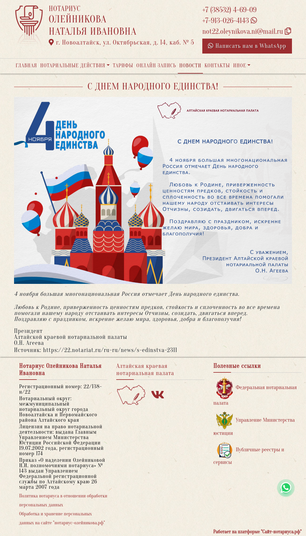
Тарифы (123, 66)
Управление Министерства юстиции (254, 424)
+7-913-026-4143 (229, 21)
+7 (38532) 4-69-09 (229, 10)
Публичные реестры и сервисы (248, 453)
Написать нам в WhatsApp (247, 45)
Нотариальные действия (72, 66)
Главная (26, 66)
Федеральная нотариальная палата (255, 391)
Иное (239, 66)
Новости (190, 66)
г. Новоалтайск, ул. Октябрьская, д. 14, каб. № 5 (121, 42)
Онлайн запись (156, 66)
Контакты (217, 66)
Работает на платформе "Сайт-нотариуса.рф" (257, 532)
